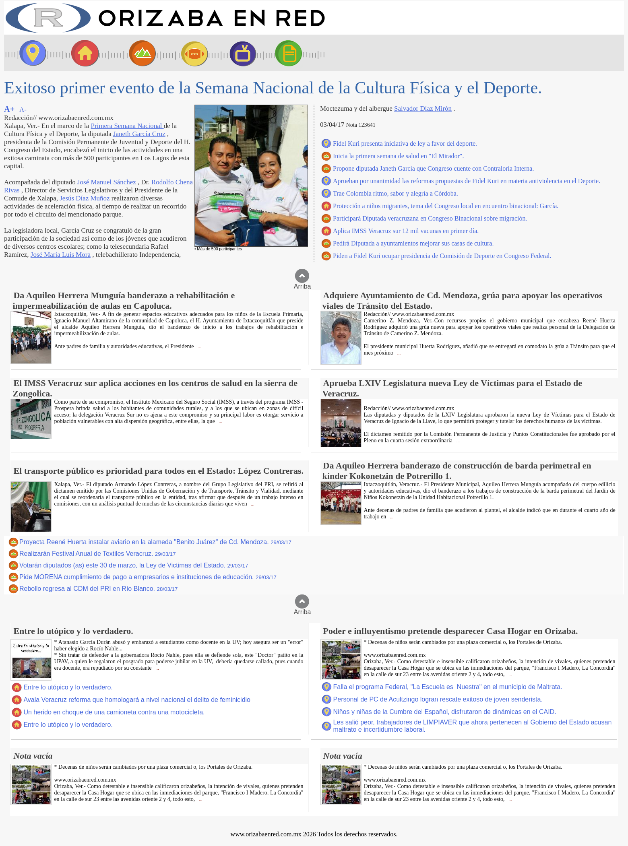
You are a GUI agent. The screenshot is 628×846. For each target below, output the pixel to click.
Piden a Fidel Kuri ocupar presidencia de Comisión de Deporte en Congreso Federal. (442, 255)
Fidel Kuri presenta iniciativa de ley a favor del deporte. (405, 143)
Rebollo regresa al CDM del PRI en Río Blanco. (98, 588)
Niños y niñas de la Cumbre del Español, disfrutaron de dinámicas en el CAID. (444, 711)
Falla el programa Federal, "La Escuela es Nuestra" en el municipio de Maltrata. (447, 686)
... (199, 347)
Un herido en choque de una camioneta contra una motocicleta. (114, 712)
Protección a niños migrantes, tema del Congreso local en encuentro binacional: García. (445, 205)
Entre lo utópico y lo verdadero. (67, 687)
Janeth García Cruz (139, 134)
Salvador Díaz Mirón (423, 108)
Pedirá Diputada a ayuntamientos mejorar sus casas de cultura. (413, 243)
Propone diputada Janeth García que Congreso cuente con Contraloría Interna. (433, 168)
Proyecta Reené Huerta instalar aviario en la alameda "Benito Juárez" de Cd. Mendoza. (155, 542)
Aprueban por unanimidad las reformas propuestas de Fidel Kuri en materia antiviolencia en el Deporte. (466, 180)
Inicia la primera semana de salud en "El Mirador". (398, 156)
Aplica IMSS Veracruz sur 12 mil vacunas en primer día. (406, 230)
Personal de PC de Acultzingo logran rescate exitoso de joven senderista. (438, 699)
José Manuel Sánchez (106, 182)
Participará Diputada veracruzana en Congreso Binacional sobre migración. (430, 218)
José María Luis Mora (61, 254)
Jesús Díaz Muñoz (85, 198)
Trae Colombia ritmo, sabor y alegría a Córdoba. (395, 193)
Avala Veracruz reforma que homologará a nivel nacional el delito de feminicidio (136, 699)
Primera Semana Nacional (127, 126)
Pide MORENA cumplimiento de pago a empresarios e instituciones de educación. (148, 577)
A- (23, 109)
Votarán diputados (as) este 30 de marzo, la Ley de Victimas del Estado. (133, 565)
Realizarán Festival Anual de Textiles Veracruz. (97, 553)
